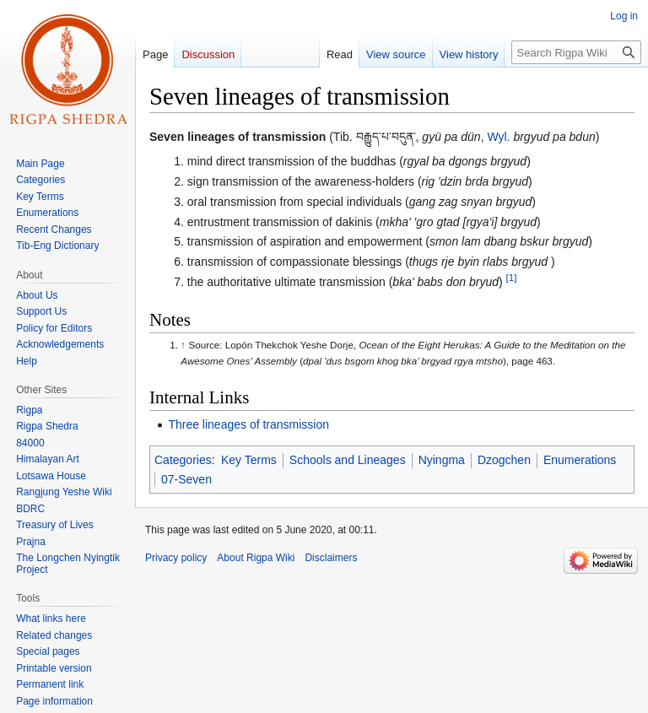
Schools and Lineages (347, 460)
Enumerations (579, 460)
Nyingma (441, 460)
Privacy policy (176, 558)
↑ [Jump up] (183, 344)
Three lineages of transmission (248, 424)
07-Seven (186, 479)
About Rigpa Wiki (255, 558)
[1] (511, 277)
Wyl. (498, 136)
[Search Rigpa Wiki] (576, 52)
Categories (183, 460)
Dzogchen (504, 460)
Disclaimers (331, 558)
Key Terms (249, 460)
